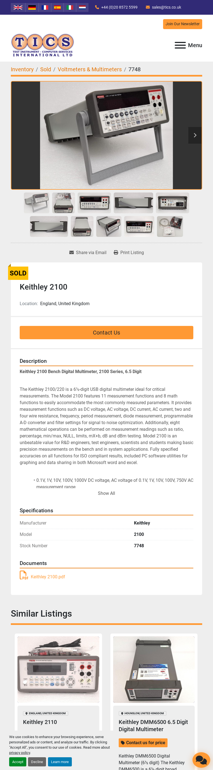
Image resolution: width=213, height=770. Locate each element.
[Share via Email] (88, 252)
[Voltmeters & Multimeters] (90, 69)
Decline (37, 762)
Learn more (60, 762)
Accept (17, 762)
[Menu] (180, 45)
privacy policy (19, 753)
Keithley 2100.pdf (42, 576)
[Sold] (45, 69)
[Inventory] (22, 69)
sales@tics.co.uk (166, 7)
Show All (106, 493)
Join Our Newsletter (183, 24)
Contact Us (106, 332)
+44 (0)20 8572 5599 (119, 7)
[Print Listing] (129, 252)
